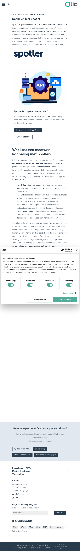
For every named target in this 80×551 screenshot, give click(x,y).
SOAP (23, 527)
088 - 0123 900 (23, 137)
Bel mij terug (40, 452)
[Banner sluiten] (76, 250)
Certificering (17, 548)
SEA (38, 527)
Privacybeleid (41, 545)
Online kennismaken (25, 457)
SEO (31, 527)
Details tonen (68, 293)
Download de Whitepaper (45, 457)
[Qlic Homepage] (71, 4)
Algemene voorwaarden (25, 545)
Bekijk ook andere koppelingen (28, 130)
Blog (25, 548)
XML (15, 527)
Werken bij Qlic (36, 548)
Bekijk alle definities (19, 531)
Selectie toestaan (39, 299)
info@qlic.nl (18, 494)
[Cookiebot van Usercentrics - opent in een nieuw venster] (62, 250)
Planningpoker (56, 527)
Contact (47, 548)
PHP (45, 527)
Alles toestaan (65, 299)
